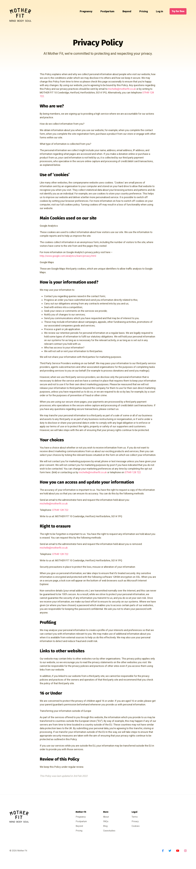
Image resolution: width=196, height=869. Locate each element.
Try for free (178, 11)
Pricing (142, 11)
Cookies (136, 826)
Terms (135, 817)
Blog (105, 826)
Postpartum (106, 11)
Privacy (135, 821)
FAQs (105, 821)
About (106, 817)
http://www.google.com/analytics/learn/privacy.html (68, 255)
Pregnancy (84, 11)
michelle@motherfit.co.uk (122, 88)
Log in (157, 11)
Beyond (125, 11)
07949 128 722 (133, 472)
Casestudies (109, 830)
